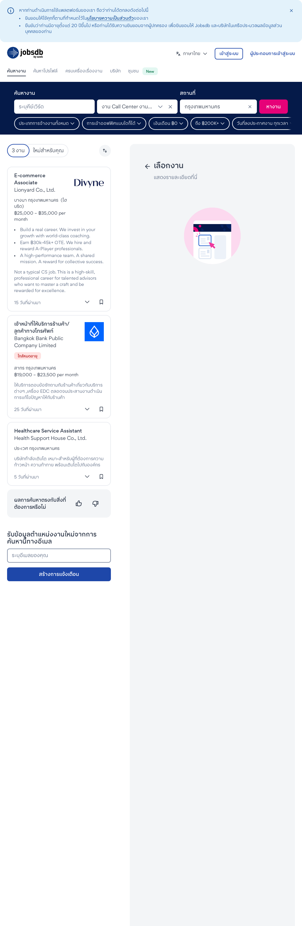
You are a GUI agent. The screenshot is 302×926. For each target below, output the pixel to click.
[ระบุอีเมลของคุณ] (59, 556)
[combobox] (54, 107)
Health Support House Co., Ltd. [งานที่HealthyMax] (50, 438)
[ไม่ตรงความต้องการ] (95, 503)
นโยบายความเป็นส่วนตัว (110, 18)
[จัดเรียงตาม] (105, 151)
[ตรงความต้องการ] (79, 503)
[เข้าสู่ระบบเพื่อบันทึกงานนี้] (101, 302)
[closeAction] (291, 10)
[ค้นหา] (273, 107)
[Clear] (249, 106)
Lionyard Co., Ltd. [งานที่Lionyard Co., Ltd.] (34, 190)
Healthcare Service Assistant (48, 431)
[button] (192, 54)
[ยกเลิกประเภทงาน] (170, 107)
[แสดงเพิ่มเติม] (87, 302)
